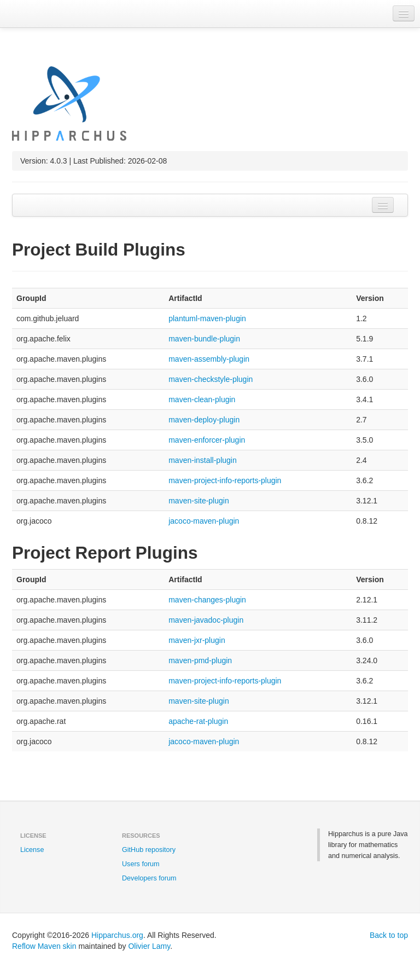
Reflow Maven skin (44, 946)
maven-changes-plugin (207, 599)
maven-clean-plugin (201, 399)
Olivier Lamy (149, 946)
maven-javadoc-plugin (205, 620)
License (32, 850)
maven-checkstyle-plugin (210, 379)
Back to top (389, 935)
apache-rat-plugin (198, 721)
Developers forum (149, 878)
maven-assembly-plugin (208, 359)
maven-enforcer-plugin (206, 440)
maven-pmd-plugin (200, 660)
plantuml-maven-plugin (207, 318)
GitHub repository (149, 850)
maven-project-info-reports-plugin (224, 480)
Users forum (141, 864)
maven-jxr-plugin (196, 640)
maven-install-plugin (202, 460)
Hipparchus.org (117, 935)
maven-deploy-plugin (204, 419)
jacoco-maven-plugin (203, 521)
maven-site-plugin (198, 500)
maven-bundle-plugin (204, 338)
